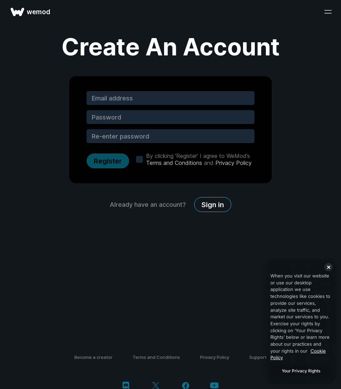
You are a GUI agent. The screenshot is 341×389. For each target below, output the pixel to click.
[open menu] (328, 12)
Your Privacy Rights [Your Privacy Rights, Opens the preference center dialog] (301, 370)
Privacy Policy (233, 162)
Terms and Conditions (174, 162)
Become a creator (93, 357)
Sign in (212, 205)
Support (258, 357)
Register (108, 161)
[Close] (328, 267)
